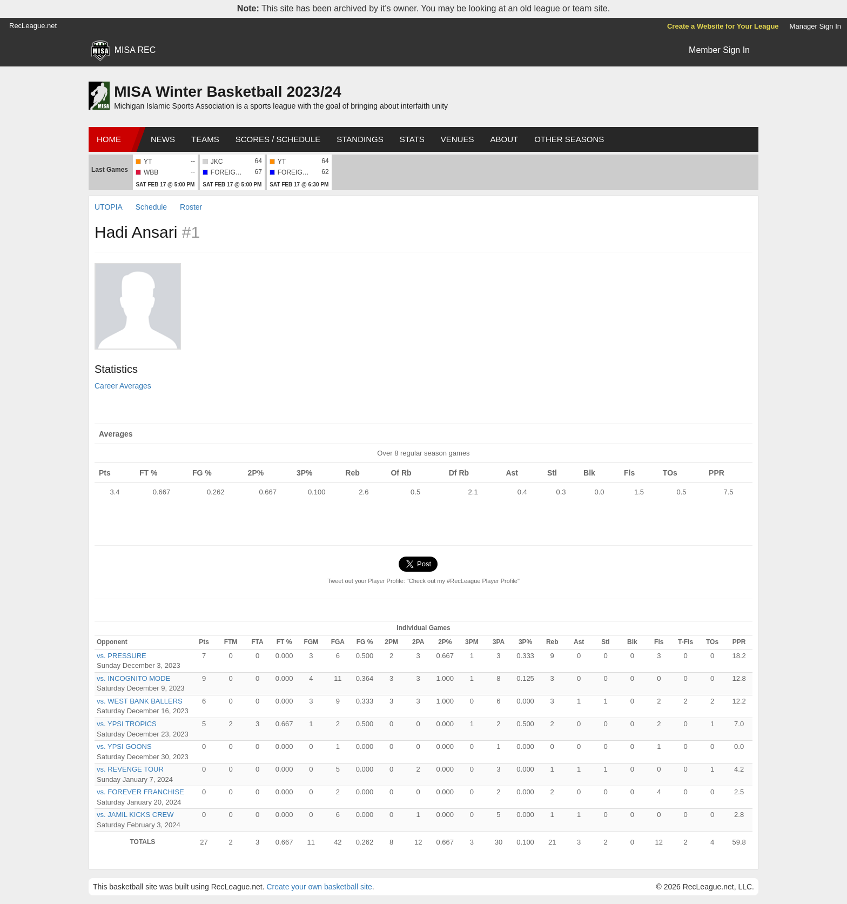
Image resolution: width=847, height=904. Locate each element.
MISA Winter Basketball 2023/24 (227, 91)
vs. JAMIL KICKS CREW (135, 815)
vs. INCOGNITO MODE (133, 678)
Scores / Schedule (278, 139)
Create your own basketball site (319, 886)
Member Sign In (719, 50)
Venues (457, 139)
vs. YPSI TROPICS (127, 724)
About (504, 139)
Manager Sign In (815, 26)
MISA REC (135, 50)
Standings (360, 139)
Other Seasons (569, 139)
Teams (205, 139)
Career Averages (123, 385)
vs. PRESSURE (121, 656)
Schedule (151, 207)
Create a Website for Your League (723, 26)
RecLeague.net (33, 26)
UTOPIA (109, 207)
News (163, 139)
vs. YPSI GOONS (124, 746)
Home (109, 139)
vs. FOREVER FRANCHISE (140, 792)
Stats (412, 139)
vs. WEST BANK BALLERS (140, 701)
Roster (191, 207)
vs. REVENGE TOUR (130, 769)
